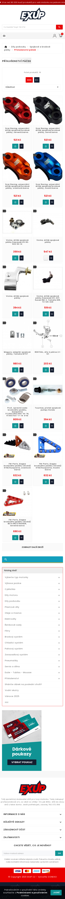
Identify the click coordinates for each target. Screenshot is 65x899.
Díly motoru (11, 595)
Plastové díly (12, 607)
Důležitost (32, 87)
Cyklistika (10, 589)
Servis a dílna (12, 666)
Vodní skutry (12, 690)
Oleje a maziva (13, 612)
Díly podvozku (12, 601)
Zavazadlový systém (16, 654)
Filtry (7, 630)
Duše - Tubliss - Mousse (18, 672)
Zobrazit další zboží (32, 547)
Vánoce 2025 (12, 696)
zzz (6, 702)
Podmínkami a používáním (32, 892)
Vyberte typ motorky (16, 577)
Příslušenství (12, 678)
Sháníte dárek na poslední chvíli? (23, 684)
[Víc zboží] (29, 27)
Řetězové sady (13, 624)
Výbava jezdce (13, 583)
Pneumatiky (11, 660)
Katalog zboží (10, 570)
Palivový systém (14, 648)
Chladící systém (14, 642)
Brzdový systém (14, 636)
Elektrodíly (10, 618)
